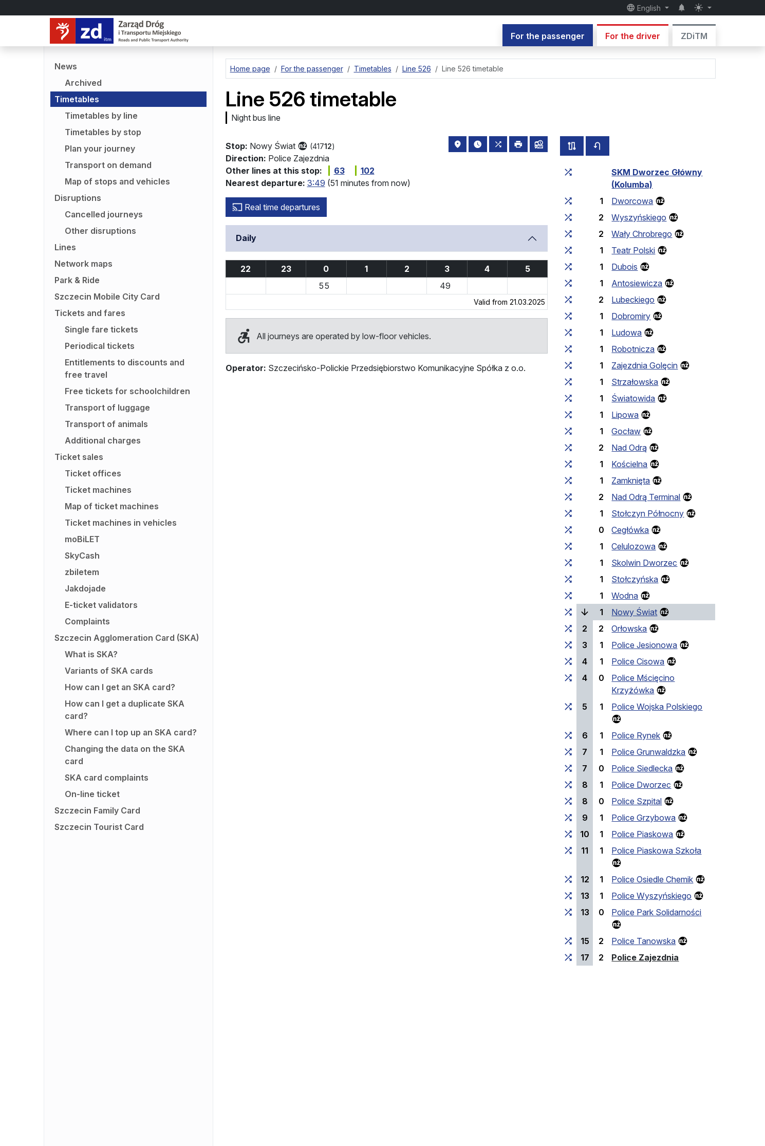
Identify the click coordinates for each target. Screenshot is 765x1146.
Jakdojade (85, 588)
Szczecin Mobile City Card (107, 296)
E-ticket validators (101, 605)
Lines (65, 247)
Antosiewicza (636, 283)
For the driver (632, 36)
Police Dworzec (641, 785)
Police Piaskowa (642, 834)
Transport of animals (106, 424)
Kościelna (629, 464)
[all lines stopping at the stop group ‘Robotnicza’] (568, 349)
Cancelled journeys (104, 214)
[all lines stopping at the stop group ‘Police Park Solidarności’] (568, 912)
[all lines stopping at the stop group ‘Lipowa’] (568, 415)
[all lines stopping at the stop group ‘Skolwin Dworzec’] (568, 563)
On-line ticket (92, 794)
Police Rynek (635, 735)
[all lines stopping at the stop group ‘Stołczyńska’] (568, 579)
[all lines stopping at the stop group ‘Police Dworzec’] (568, 785)
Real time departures (276, 207)
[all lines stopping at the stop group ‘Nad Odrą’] (568, 447)
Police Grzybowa (643, 817)
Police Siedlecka (642, 768)
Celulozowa (633, 546)
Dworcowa (632, 201)
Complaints (87, 621)
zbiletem (82, 572)
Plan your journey (100, 148)
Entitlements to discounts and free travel (124, 368)
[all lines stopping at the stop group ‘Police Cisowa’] (568, 661)
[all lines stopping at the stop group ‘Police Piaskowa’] (568, 834)
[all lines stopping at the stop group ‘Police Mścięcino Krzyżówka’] (568, 678)
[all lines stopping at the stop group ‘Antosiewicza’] (568, 283)
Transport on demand (108, 165)
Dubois (624, 267)
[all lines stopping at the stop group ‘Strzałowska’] (568, 382)
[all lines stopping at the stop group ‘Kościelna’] (568, 464)
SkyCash (82, 555)
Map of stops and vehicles (117, 181)
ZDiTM (694, 36)
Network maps (83, 263)
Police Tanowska (643, 941)
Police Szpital (636, 801)
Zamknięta (630, 480)
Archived (83, 83)
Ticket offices (93, 473)
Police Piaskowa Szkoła (656, 850)
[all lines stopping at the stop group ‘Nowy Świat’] (568, 612)
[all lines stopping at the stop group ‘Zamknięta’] (568, 480)
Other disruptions (100, 231)
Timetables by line (101, 115)
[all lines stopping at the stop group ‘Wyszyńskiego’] (568, 217)
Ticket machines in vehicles (121, 522)
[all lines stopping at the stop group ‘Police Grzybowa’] (568, 817)
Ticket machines (98, 490)
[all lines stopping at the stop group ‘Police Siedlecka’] (568, 768)
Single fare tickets (101, 329)
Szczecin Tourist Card (99, 827)
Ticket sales (78, 457)
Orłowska (629, 628)
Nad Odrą (629, 447)
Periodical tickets (100, 346)
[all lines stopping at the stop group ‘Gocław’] (568, 431)
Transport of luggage (107, 407)
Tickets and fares (89, 313)
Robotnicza (633, 349)
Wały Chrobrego (641, 234)
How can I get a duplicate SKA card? (124, 709)
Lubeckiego (633, 299)
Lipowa (625, 415)
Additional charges (103, 440)
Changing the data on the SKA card (125, 755)
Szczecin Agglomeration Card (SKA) (126, 638)
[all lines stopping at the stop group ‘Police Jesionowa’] (568, 645)
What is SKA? (91, 654)
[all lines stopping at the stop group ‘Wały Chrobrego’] (568, 234)
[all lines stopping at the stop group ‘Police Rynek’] (568, 735)
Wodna (624, 595)
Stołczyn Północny (647, 513)
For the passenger (548, 36)
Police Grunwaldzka (648, 752)
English (644, 7)
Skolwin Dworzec (644, 563)
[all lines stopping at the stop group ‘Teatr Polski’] (568, 250)
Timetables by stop (103, 132)
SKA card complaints (106, 777)
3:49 (316, 183)
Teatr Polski (633, 250)
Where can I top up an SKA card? (131, 732)
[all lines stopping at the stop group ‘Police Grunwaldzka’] (568, 752)
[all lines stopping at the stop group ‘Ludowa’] (568, 332)
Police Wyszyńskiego (651, 896)
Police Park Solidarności (656, 912)
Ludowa (626, 332)
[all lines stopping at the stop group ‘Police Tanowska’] (568, 941)
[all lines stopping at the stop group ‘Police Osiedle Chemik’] (568, 879)
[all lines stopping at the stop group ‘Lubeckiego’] (568, 299)
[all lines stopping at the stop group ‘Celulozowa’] (568, 546)
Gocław (626, 431)
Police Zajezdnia (645, 957)
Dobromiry (630, 316)
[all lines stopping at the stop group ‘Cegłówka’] (568, 530)
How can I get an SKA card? (120, 687)
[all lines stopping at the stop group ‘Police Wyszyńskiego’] (568, 896)
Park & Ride (77, 280)
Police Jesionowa (644, 645)
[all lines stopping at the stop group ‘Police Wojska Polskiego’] (568, 706)
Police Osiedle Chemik (652, 879)
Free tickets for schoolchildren (127, 391)
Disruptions (77, 198)
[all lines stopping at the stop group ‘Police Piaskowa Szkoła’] (568, 850)
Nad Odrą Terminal (645, 497)
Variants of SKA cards (109, 671)
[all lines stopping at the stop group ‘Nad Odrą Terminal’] (568, 497)
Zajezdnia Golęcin (644, 365)
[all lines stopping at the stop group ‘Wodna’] (568, 595)
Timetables (76, 99)
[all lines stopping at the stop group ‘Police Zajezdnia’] (568, 957)
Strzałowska (634, 382)
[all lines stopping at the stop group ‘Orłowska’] (568, 628)
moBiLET (82, 539)
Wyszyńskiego (638, 217)
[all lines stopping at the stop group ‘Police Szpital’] (568, 801)
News (65, 66)
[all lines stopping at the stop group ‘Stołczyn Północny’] (568, 513)
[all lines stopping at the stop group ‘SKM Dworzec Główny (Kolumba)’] (568, 172)
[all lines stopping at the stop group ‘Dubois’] (568, 267)
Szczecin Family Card (97, 810)
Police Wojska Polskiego (656, 706)
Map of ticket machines (112, 506)
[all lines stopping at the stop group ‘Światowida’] (568, 398)
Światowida (633, 398)
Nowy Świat (634, 612)
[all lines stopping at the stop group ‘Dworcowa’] (568, 201)
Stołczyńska (634, 579)
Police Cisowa (637, 661)
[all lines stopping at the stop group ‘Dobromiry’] (568, 316)
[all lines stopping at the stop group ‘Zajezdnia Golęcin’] (568, 365)
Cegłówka (630, 530)
